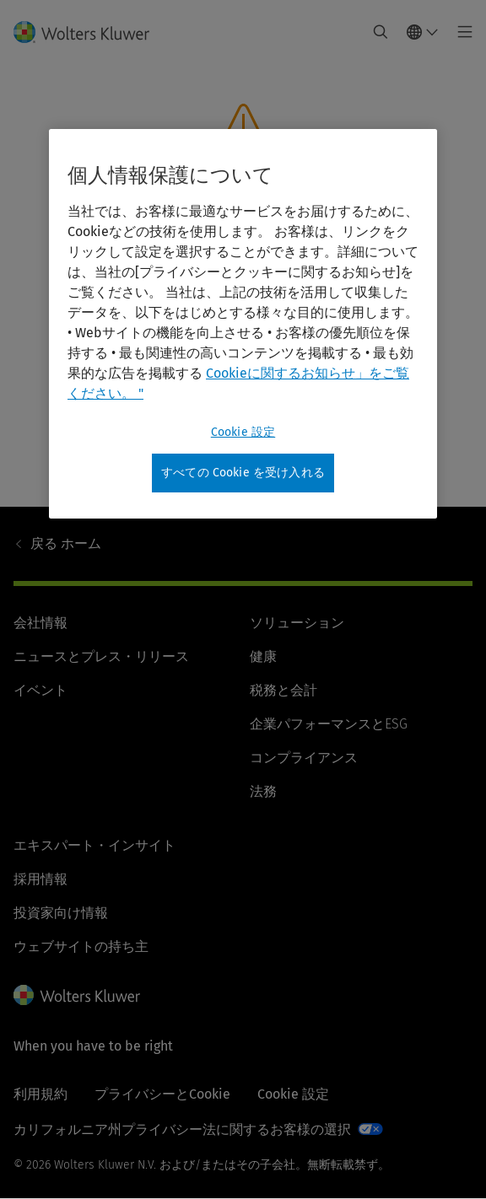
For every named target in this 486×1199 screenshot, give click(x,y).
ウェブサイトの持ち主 (81, 946)
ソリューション (297, 623)
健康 (263, 656)
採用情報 (41, 879)
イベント (41, 690)
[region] (243, 324)
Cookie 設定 (293, 1094)
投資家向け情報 (61, 913)
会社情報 (41, 623)
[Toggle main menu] (460, 32)
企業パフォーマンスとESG (329, 724)
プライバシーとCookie (162, 1094)
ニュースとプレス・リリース (101, 656)
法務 (263, 791)
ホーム (65, 543)
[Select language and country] (422, 32)
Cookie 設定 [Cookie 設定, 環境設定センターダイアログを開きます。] (243, 432)
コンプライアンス (304, 758)
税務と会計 (283, 690)
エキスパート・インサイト (95, 845)
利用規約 (41, 1094)
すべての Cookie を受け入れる (243, 472)
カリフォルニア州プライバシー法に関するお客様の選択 (182, 1129)
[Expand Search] (380, 32)
